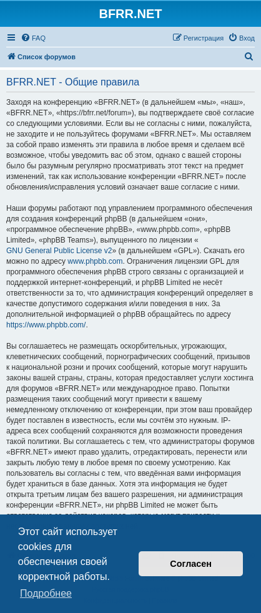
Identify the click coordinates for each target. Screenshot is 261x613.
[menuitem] (33, 38)
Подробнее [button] (46, 593)
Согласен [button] (191, 564)
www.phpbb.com (94, 261)
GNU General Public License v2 (59, 250)
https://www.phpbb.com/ (46, 325)
